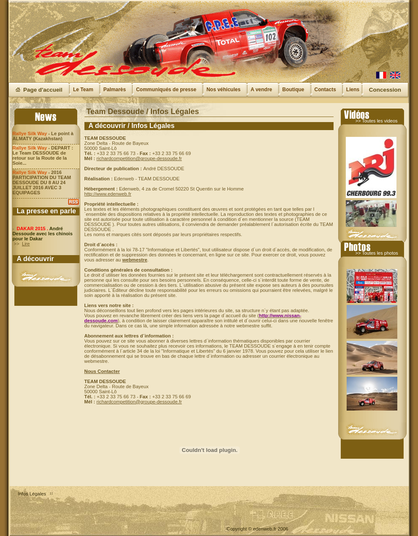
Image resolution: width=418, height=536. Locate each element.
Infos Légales (32, 493)
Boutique (293, 90)
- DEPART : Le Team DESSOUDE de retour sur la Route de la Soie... (43, 155)
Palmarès (114, 90)
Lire (26, 243)
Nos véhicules (223, 90)
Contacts (325, 90)
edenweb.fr (264, 528)
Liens (352, 90)
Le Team (83, 90)
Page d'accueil (42, 90)
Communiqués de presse (166, 90)
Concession (385, 90)
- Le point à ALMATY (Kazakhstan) (43, 136)
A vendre (261, 90)
